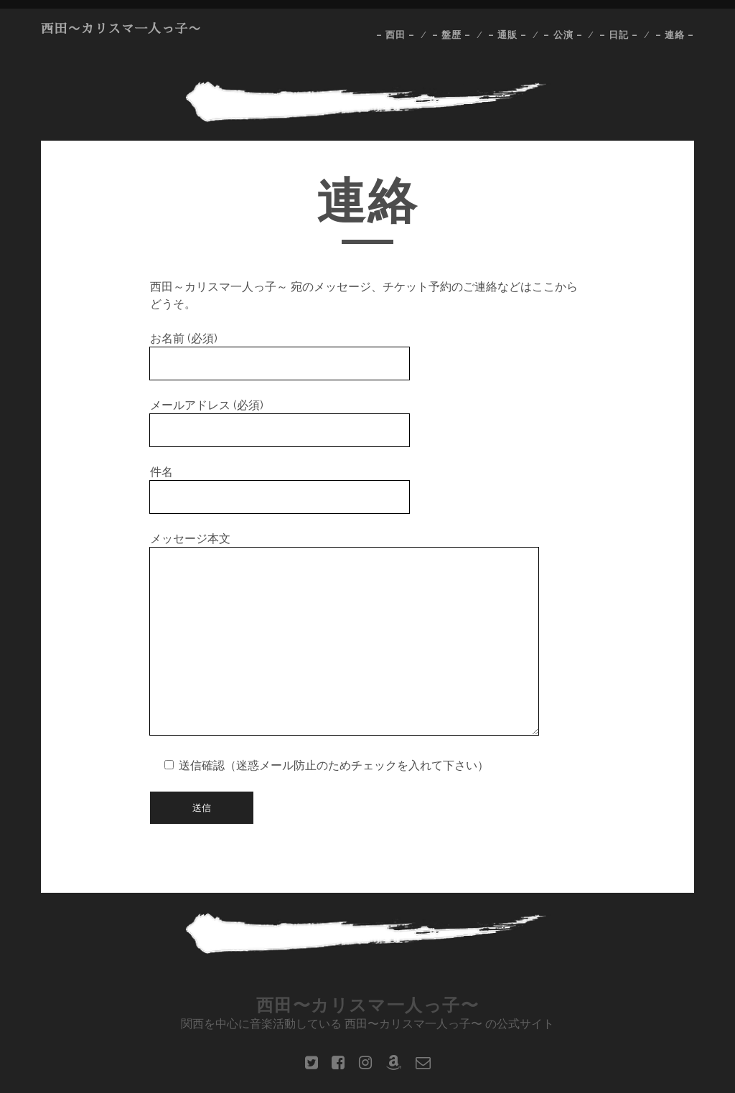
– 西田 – (395, 34)
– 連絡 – (674, 34)
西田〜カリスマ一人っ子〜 (121, 28)
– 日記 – (618, 34)
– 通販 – (507, 34)
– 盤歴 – (451, 34)
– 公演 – (562, 34)
